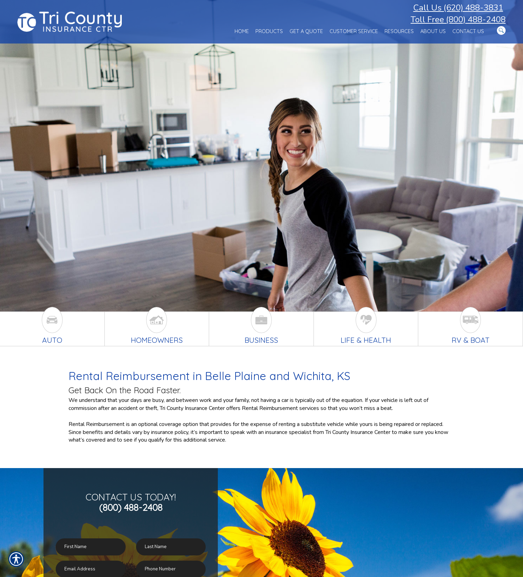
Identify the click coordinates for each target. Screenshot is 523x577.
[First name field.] (91, 546)
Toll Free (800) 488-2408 (458, 19)
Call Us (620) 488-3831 (458, 7)
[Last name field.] (171, 546)
